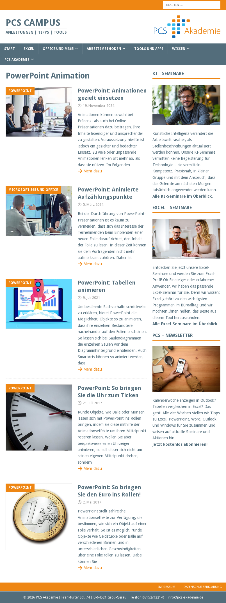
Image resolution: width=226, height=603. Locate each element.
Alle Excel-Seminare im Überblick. (185, 324)
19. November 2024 (98, 105)
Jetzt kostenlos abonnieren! (179, 444)
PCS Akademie (16, 60)
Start (9, 49)
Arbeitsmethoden (104, 49)
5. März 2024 (93, 204)
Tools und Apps (148, 49)
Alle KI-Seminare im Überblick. (182, 196)
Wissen (178, 49)
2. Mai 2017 (92, 502)
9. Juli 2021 (91, 297)
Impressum (166, 587)
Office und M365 (58, 49)
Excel (29, 49)
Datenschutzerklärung (203, 587)
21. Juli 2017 (92, 403)
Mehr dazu (92, 171)
